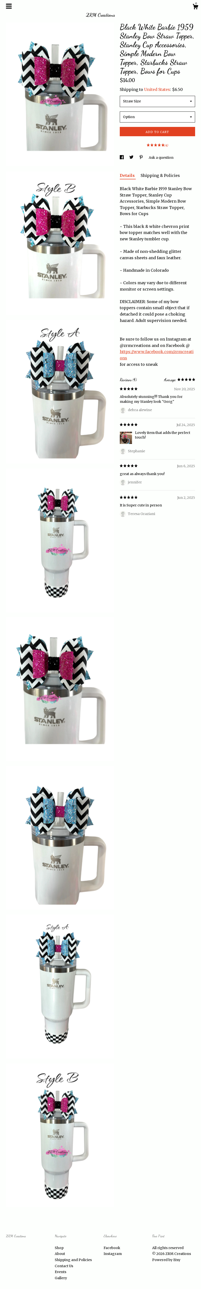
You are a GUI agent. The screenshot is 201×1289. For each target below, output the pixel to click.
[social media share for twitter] (131, 157)
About (60, 1254)
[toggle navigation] (9, 6)
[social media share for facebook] (122, 157)
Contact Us (64, 1266)
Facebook (112, 1248)
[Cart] (195, 7)
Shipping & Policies (160, 175)
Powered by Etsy (166, 1260)
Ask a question (161, 157)
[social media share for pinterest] (141, 157)
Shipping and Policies (73, 1260)
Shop (59, 1248)
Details (128, 175)
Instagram (113, 1254)
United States (157, 89)
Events (60, 1272)
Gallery (61, 1278)
